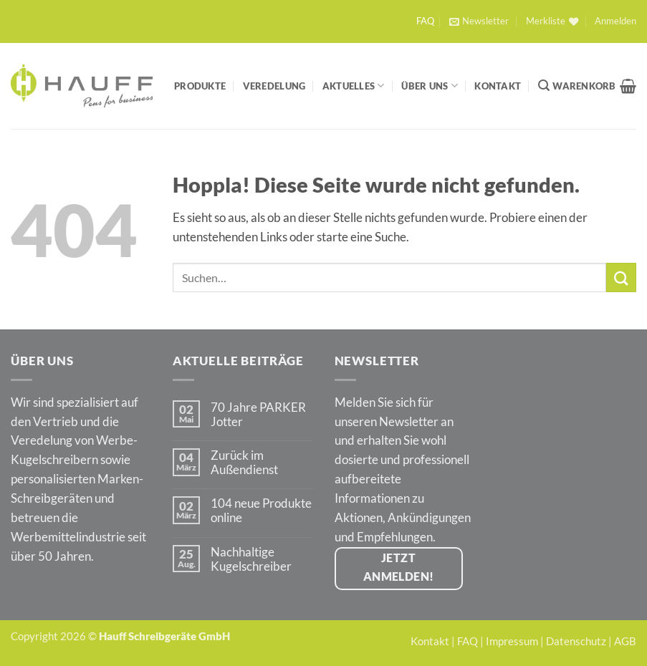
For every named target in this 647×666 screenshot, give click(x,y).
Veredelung (274, 86)
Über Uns (429, 85)
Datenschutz (576, 640)
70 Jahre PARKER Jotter (258, 414)
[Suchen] (544, 86)
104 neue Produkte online (261, 510)
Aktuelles (353, 85)
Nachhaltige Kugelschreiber (251, 559)
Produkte (200, 86)
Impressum (512, 640)
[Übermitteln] (621, 277)
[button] (479, 21)
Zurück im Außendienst (244, 462)
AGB (625, 640)
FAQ (425, 21)
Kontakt (497, 86)
